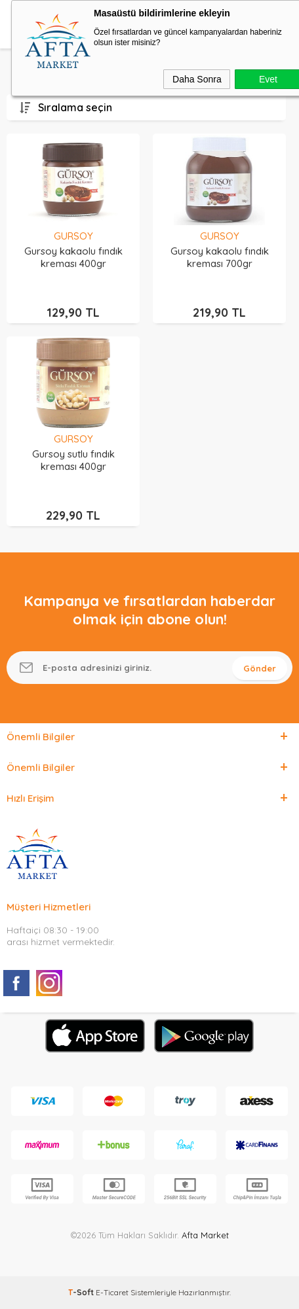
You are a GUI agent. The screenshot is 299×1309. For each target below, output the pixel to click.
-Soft (82, 1292)
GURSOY (73, 236)
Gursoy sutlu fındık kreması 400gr (73, 460)
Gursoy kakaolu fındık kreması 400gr (73, 257)
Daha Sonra (197, 79)
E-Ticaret (112, 1292)
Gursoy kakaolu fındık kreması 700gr (219, 257)
